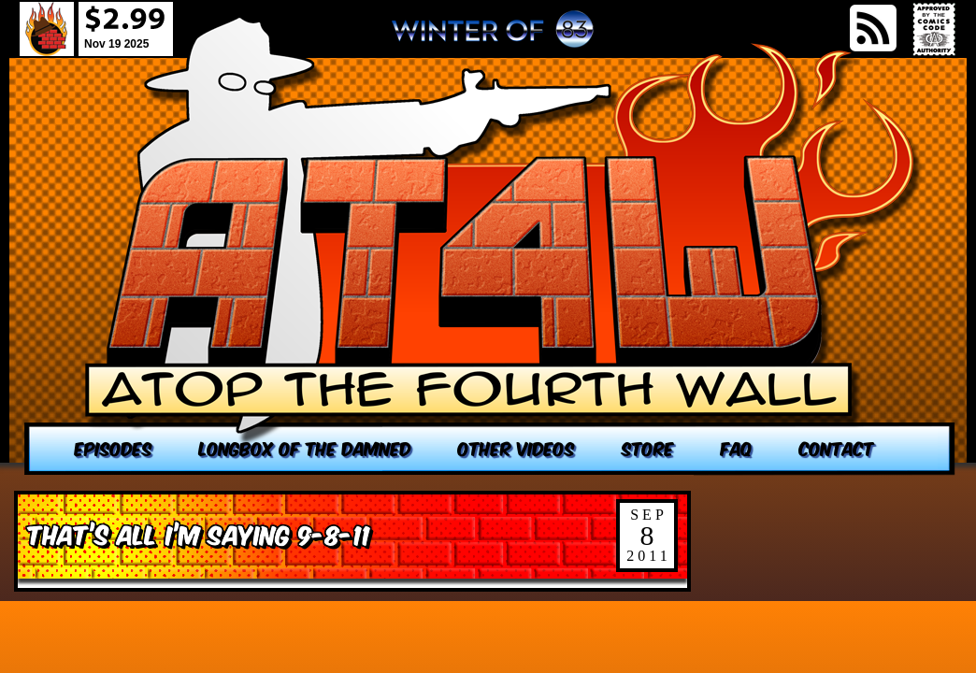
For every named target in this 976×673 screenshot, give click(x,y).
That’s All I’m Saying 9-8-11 (198, 533)
